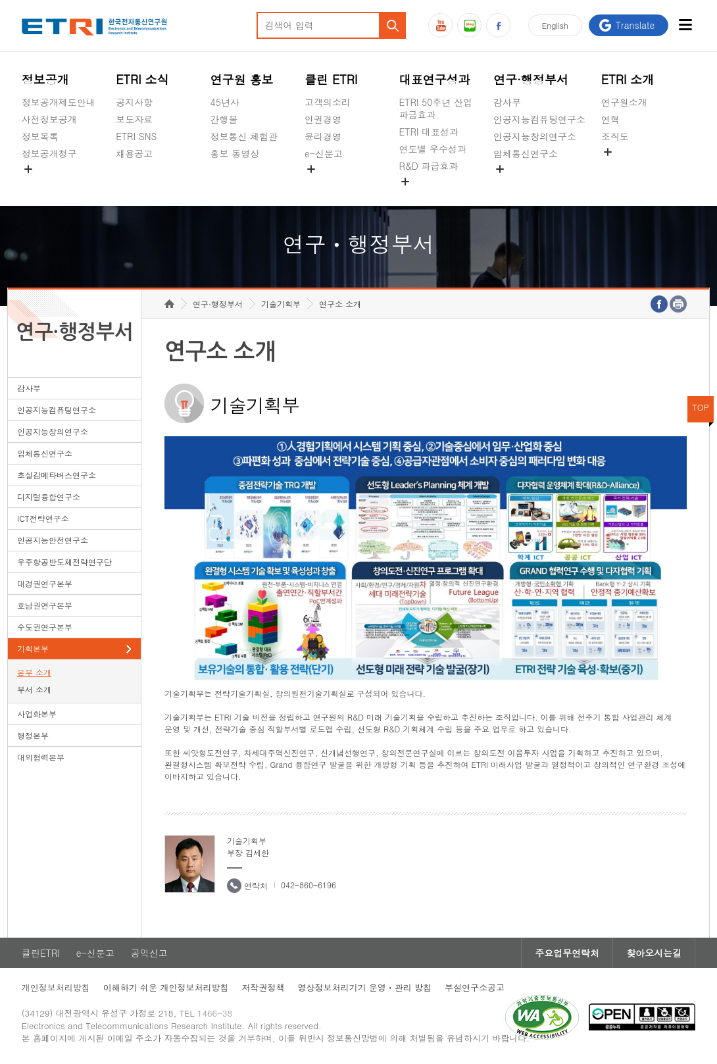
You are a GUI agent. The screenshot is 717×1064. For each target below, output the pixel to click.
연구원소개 (624, 102)
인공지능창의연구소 (534, 136)
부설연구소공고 (475, 987)
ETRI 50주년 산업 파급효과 (435, 108)
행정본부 (33, 735)
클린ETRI (41, 952)
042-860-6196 (308, 884)
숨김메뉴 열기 (28, 169)
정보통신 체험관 (244, 136)
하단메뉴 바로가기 (0, 0)
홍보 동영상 (235, 153)
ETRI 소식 (142, 79)
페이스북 (498, 25)
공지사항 (134, 102)
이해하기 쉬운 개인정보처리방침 (166, 987)
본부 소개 (34, 672)
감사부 (507, 102)
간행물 (224, 119)
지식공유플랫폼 (431, 196)
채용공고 (134, 153)
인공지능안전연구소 (52, 539)
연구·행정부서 (530, 79)
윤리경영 (323, 136)
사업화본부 (37, 713)
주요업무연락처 (567, 952)
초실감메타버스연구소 (539, 184)
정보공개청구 (49, 153)
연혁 (610, 119)
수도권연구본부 (44, 626)
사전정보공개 (49, 119)
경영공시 (40, 184)
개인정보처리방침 (56, 987)
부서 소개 (34, 689)
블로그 (469, 25)
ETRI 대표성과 (428, 131)
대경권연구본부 (44, 583)
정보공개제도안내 (58, 102)
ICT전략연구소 (43, 518)
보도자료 (134, 119)
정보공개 (45, 79)
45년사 (224, 102)
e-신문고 (324, 153)
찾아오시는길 (653, 952)
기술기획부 (281, 303)
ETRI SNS (136, 136)
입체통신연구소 (525, 153)
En (555, 25)
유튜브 (440, 25)
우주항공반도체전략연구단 (64, 561)
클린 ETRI (331, 79)
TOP (700, 407)
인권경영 (323, 119)
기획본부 (33, 648)
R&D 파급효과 (428, 165)
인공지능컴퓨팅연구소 (539, 119)
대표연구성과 (434, 79)
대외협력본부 (40, 757)
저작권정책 (262, 987)
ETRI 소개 (628, 79)
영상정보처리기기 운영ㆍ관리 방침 (364, 987)
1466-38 (214, 1013)
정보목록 (40, 136)
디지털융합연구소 (48, 496)
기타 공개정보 (630, 167)
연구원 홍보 (242, 79)
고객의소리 (328, 102)
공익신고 (323, 184)
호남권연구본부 (44, 605)
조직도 (615, 136)
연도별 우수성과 (432, 148)
